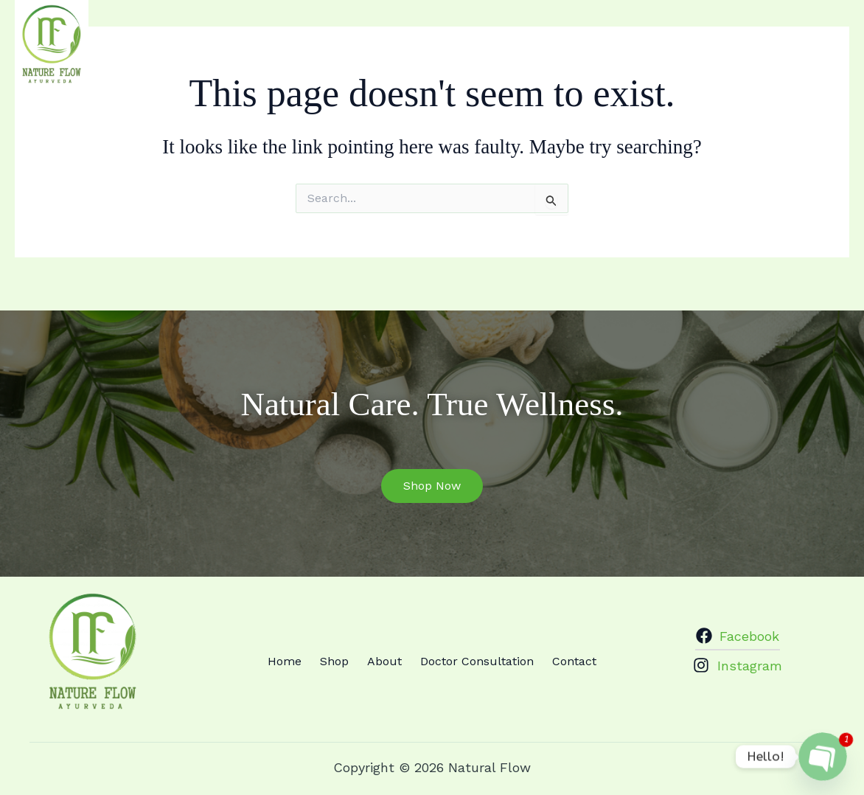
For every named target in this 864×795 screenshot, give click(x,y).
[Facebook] (815, 35)
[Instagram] (841, 35)
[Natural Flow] (51, 44)
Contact (755, 35)
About (537, 35)
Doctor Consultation (643, 35)
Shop (480, 35)
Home (423, 35)
